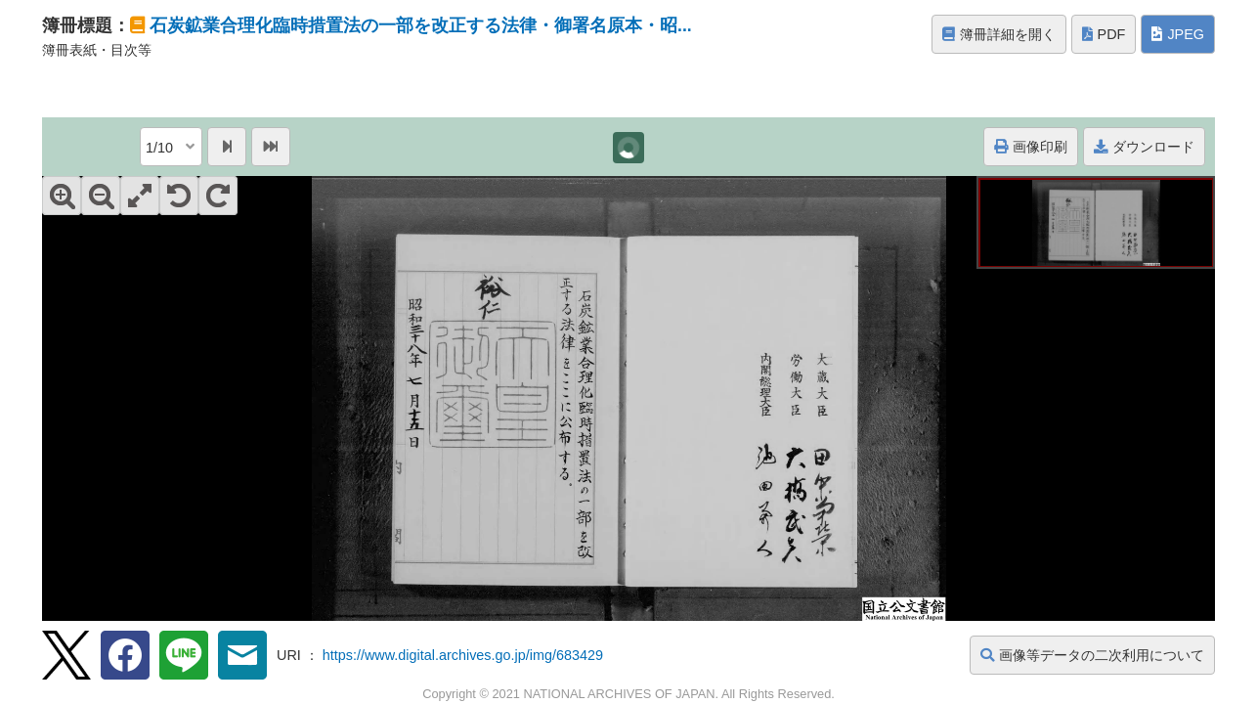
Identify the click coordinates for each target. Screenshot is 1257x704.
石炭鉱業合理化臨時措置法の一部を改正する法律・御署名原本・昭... (421, 25)
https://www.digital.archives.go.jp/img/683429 (463, 655)
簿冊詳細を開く (999, 34)
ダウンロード (1144, 146)
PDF (1104, 34)
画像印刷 (1030, 146)
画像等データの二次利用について (1092, 655)
